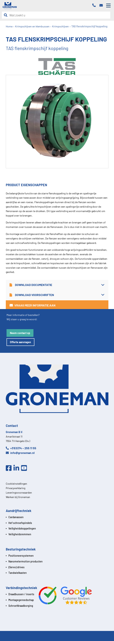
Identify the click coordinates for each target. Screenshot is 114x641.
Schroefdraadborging (20, 605)
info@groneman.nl (20, 452)
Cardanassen (16, 517)
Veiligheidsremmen (19, 534)
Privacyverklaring (15, 488)
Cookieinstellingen (16, 483)
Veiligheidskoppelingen (22, 528)
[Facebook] (9, 468)
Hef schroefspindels (20, 522)
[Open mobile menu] (108, 5)
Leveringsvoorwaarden (19, 492)
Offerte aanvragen (20, 342)
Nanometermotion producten (25, 561)
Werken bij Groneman (18, 497)
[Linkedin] (17, 468)
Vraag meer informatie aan (33, 305)
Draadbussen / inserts (21, 594)
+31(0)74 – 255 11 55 (21, 448)
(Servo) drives (16, 567)
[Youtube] (25, 468)
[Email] (102, 5)
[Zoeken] (6, 15)
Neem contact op (20, 333)
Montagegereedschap (21, 600)
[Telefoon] (95, 5)
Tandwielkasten (17, 572)
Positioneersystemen (21, 555)
